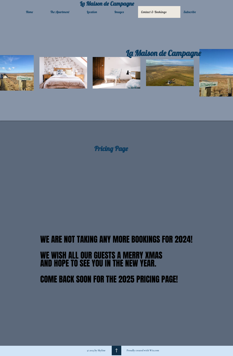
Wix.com (154, 350)
